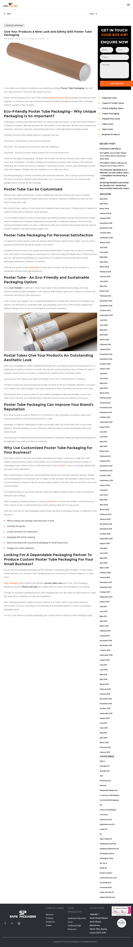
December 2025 (106, 223)
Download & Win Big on (110, 148)
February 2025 (105, 272)
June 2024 (104, 281)
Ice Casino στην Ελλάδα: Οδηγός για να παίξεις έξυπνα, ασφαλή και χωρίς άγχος (113, 156)
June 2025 (104, 252)
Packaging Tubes (106, 858)
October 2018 (105, 534)
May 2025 (103, 257)
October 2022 (105, 364)
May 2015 (103, 733)
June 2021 (104, 437)
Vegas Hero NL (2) (107, 892)
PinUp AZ (103, 868)
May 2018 (103, 558)
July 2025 (103, 247)
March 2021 (104, 451)
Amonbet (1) (104, 766)
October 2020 (105, 475)
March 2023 (104, 340)
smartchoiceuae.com (108, 878)
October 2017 (105, 592)
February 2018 (105, 573)
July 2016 (103, 665)
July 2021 (103, 432)
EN (101, 805)
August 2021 (105, 427)
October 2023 (105, 310)
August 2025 (105, 242)
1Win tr (102, 761)
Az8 (101, 776)
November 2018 (106, 529)
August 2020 (105, 485)
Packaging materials (108, 844)
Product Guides (106, 873)
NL (101, 834)
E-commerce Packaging (109, 795)
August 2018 (105, 543)
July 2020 (103, 490)
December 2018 (106, 524)
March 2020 (104, 510)
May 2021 (103, 441)
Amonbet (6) (104, 771)
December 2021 (106, 408)
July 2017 (103, 606)
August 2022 (105, 369)
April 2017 (103, 621)
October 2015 (105, 708)
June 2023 (104, 325)
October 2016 (105, 650)
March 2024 (104, 291)
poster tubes (51, 501)
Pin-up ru (103, 863)
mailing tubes (34, 267)
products (61, 465)
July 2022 (103, 373)
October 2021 (105, 417)
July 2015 (103, 723)
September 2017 (106, 597)
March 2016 (104, 684)
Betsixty (103, 785)
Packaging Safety (107, 853)
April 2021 (103, 446)
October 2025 (105, 233)
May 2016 (103, 674)
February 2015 (105, 747)
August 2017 (105, 602)
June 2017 (104, 611)
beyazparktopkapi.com (109, 790)
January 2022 (105, 403)
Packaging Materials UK (109, 849)
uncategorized (106, 887)
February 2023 (105, 344)
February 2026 (105, 213)
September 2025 (106, 238)
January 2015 (105, 752)
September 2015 (106, 713)
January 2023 (105, 349)
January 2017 (105, 636)
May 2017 (103, 616)
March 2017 (104, 626)
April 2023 (104, 335)
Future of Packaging (108, 810)
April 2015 (103, 738)
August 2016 (105, 660)
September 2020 (106, 480)
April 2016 (103, 679)
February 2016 (105, 689)
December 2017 (106, 582)
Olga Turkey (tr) (106, 839)
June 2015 (103, 728)
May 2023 (103, 330)
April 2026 (104, 204)
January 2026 (105, 218)
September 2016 (106, 655)
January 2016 (105, 694)
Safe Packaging (11, 583)
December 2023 (106, 301)
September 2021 (106, 422)
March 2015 (104, 743)
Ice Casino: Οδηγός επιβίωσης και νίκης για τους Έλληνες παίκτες (113, 164)
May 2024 (103, 286)
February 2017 (105, 631)
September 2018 (106, 539)
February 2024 (105, 296)
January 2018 (105, 577)
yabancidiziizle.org (107, 897)
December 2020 (106, 466)
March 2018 (104, 568)
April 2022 (104, 388)
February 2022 (105, 398)
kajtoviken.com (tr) (107, 824)
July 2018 (103, 548)
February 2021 (105, 456)
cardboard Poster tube (58, 97)
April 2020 (104, 505)
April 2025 (104, 262)
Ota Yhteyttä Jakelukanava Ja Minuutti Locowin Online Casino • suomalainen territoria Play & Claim (114, 174)
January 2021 (105, 461)
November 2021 (106, 412)
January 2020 (105, 519)
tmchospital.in (105, 883)
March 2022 (104, 393)
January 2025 (105, 277)
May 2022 (103, 383)
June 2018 (104, 553)
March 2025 (104, 267)
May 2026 (103, 199)
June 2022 (104, 378)
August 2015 (104, 718)
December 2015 (106, 699)
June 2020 (104, 495)
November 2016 (106, 645)
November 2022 (106, 359)
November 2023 (106, 306)
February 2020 (105, 514)
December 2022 (106, 354)
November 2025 (106, 228)
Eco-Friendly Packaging (109, 800)
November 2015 (106, 704)
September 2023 (106, 315)
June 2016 (104, 670)
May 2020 (104, 500)
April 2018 (103, 563)
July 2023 (103, 320)
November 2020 (106, 471)
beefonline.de (105, 781)
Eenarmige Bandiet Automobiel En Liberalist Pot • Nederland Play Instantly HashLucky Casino (114, 185)
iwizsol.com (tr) (106, 820)
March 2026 (104, 209)
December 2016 (106, 641)
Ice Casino (104, 815)
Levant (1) (103, 829)
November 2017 (106, 587)
